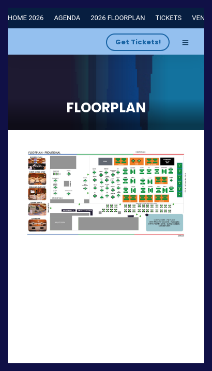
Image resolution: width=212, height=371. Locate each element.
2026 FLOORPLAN (117, 18)
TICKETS (168, 18)
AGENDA (67, 18)
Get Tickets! (138, 42)
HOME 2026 (25, 18)
